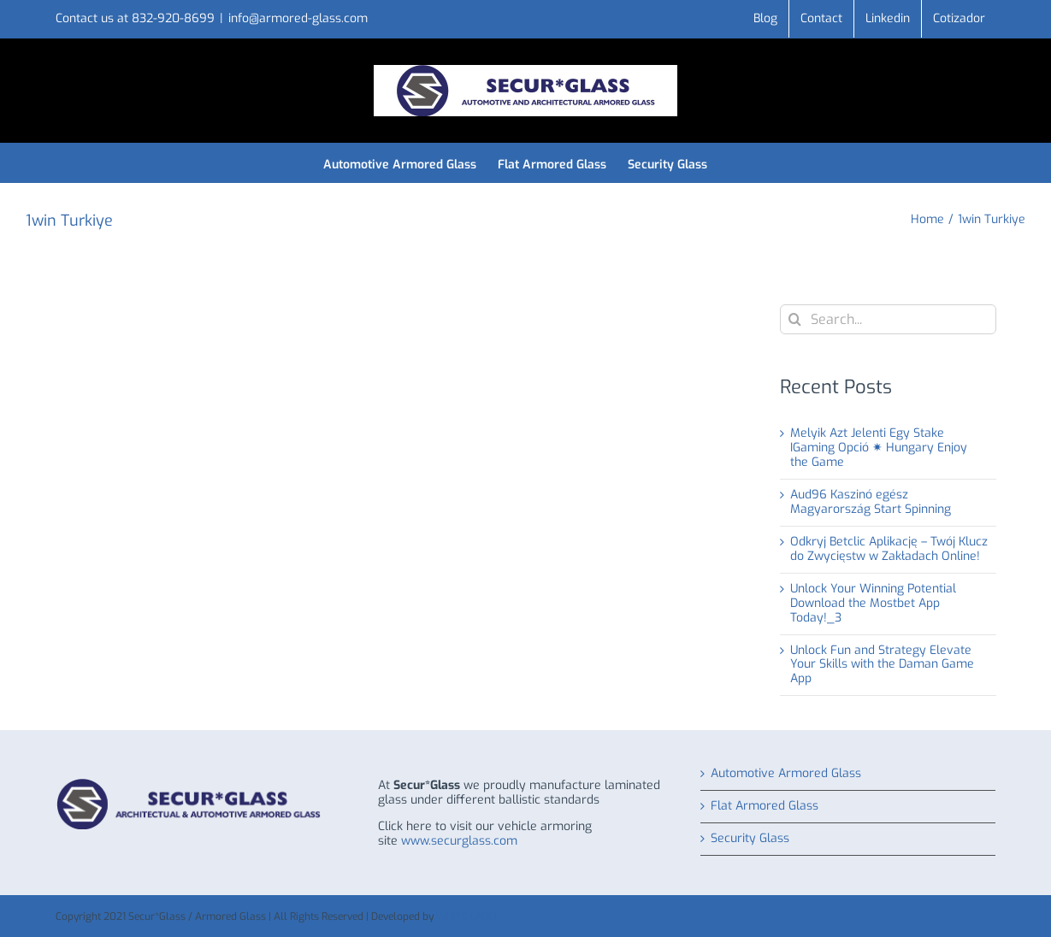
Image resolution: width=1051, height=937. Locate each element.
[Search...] (888, 319)
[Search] (795, 319)
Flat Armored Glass (764, 806)
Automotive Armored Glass (786, 774)
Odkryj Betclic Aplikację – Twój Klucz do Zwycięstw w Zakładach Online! (889, 548)
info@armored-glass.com (298, 18)
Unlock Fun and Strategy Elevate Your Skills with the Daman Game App (882, 664)
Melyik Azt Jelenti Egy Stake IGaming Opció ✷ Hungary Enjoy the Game (878, 447)
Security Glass (750, 839)
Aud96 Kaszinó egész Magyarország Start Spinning (870, 501)
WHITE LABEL (467, 916)
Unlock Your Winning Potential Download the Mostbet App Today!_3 (873, 603)
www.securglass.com (459, 841)
